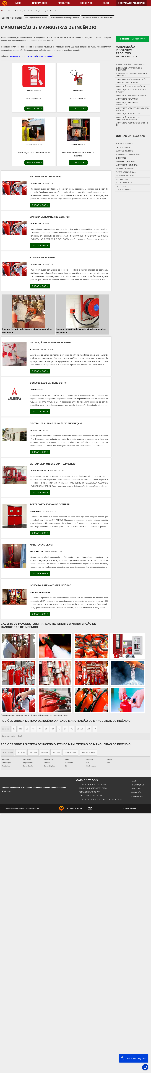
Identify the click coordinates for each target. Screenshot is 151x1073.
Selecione (5, 676)
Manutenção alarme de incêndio (36, 18)
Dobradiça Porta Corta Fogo (93, 735)
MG (20, 676)
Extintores (31, 56)
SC (46, 676)
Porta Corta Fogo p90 (89, 738)
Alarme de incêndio (124, 144)
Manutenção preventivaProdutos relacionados (126, 51)
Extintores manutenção (127, 83)
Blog (106, 3)
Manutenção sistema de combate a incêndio (97, 18)
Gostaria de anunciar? (131, 3)
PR (40, 676)
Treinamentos (122, 179)
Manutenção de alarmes (127, 99)
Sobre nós (86, 3)
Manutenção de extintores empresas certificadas (128, 118)
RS (52, 676)
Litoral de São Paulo (88, 700)
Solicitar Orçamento (132, 39)
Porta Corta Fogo (17, 56)
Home (133, 728)
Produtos (64, 3)
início (18, 3)
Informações (39, 3)
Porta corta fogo (124, 190)
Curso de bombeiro (124, 151)
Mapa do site (137, 741)
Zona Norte (21, 700)
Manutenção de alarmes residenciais (127, 104)
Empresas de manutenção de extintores (129, 69)
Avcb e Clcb (121, 186)
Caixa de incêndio (123, 147)
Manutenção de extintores (128, 114)
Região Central (7, 700)
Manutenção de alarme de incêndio (131, 95)
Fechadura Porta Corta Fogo (93, 731)
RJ (14, 676)
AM (88, 676)
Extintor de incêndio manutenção (131, 79)
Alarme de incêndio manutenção (130, 64)
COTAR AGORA (15, 109)
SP (33, 676)
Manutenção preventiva (126, 165)
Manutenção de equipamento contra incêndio (132, 109)
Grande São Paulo (70, 700)
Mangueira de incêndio (126, 161)
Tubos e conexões (124, 183)
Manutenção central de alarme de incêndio (131, 91)
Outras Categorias (130, 135)
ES (27, 676)
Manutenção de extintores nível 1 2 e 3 (132, 124)
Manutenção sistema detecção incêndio (65, 18)
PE (59, 676)
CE (72, 676)
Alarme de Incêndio (45, 56)
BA (65, 676)
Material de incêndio (125, 169)
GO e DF (80, 676)
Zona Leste (56, 700)
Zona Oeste (33, 700)
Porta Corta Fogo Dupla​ (90, 741)
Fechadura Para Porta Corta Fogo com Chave (101, 744)
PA (95, 676)
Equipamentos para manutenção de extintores (131, 75)
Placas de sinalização (126, 172)
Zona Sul (44, 700)
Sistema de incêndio (125, 176)
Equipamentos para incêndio (128, 154)
